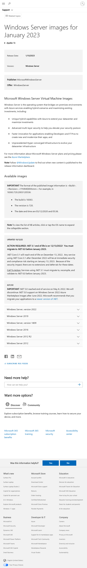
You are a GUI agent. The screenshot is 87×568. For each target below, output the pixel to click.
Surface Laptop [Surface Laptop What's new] (8, 482)
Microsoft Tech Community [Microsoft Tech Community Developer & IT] (40, 539)
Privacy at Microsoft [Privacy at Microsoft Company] (65, 535)
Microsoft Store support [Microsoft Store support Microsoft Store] (39, 486)
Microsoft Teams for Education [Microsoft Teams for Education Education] (69, 486)
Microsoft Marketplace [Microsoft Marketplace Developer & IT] (39, 544)
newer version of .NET (47, 298)
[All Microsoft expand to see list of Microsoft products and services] (3, 3)
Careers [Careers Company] (61, 521)
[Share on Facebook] (6, 356)
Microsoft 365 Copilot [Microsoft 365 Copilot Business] (10, 548)
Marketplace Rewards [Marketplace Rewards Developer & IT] (38, 548)
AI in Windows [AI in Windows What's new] (8, 500)
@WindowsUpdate (26, 162)
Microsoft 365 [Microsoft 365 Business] (8, 535)
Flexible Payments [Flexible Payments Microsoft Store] (37, 509)
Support (6, 9)
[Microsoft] (43, 2)
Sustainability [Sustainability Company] (63, 552)
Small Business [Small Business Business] (8, 552)
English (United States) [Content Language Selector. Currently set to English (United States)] (15, 560)
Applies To (10, 43)
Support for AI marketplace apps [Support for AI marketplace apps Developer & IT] (42, 535)
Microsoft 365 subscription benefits (11, 434)
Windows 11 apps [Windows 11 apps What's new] (9, 509)
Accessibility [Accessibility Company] (63, 548)
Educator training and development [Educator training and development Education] (71, 500)
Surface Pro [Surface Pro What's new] (7, 478)
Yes (50, 463)
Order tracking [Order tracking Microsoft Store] (36, 495)
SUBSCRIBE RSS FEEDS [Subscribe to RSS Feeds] (17, 363)
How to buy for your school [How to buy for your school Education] (68, 495)
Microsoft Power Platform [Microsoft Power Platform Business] (11, 539)
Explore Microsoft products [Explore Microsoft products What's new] (12, 504)
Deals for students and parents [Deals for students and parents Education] (69, 504)
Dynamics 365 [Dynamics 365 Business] (8, 530)
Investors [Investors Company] (62, 539)
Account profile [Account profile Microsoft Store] (36, 478)
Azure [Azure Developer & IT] (33, 521)
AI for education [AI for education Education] (64, 509)
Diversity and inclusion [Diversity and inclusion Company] (66, 544)
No (68, 463)
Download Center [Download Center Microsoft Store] (37, 482)
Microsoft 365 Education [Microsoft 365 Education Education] (67, 491)
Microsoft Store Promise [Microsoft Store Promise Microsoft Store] (39, 504)
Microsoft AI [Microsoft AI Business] (7, 521)
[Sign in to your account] (82, 3)
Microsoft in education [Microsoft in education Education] (66, 478)
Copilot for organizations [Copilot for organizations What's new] (11, 491)
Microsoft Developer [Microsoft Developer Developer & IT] (38, 526)
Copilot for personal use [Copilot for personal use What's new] (11, 495)
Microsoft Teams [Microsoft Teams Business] (9, 544)
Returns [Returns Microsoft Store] (34, 491)
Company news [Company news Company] (64, 530)
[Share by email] (17, 356)
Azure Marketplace (21, 157)
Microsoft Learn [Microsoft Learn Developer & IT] (36, 530)
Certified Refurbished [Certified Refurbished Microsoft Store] (38, 500)
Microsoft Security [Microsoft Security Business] (9, 526)
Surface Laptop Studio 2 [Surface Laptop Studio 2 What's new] (11, 486)
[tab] (13, 404)
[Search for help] (9, 3)
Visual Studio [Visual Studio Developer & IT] (35, 552)
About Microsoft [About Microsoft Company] (64, 526)
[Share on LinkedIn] (11, 356)
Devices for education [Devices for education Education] (66, 482)
